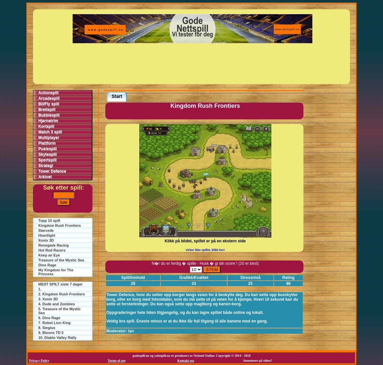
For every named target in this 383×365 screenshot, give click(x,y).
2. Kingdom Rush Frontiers (61, 294)
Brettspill (46, 109)
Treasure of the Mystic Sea (61, 260)
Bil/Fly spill (48, 104)
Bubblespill (49, 115)
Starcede (45, 230)
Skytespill (47, 154)
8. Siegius (46, 328)
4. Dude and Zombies (56, 304)
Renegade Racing (53, 245)
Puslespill (47, 149)
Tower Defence (52, 171)
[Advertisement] (192, 63)
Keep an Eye (49, 255)
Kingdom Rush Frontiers (59, 226)
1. (39, 289)
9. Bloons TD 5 (50, 333)
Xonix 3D (46, 240)
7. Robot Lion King (54, 323)
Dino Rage (47, 265)
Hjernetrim (48, 121)
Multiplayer (48, 138)
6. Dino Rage (49, 318)
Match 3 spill (50, 132)
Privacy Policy (39, 360)
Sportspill (47, 160)
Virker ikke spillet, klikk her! (205, 250)
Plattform (47, 143)
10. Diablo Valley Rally (57, 338)
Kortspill (46, 126)
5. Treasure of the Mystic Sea (59, 311)
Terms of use (116, 360)
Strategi (45, 166)
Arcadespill (49, 98)
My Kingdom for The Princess (55, 272)
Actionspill (48, 93)
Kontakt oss (185, 360)
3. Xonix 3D (48, 299)
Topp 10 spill (49, 221)
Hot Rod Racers (52, 250)
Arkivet (45, 177)
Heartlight (46, 235)
